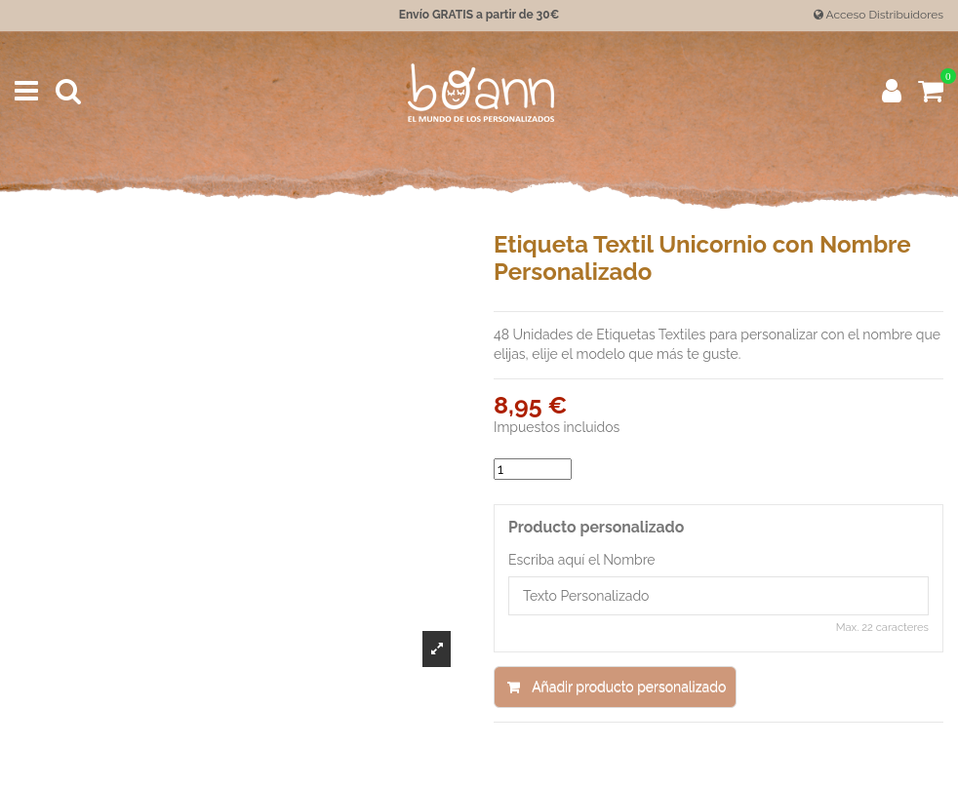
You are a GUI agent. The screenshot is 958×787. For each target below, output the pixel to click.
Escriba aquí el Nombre (582, 560)
